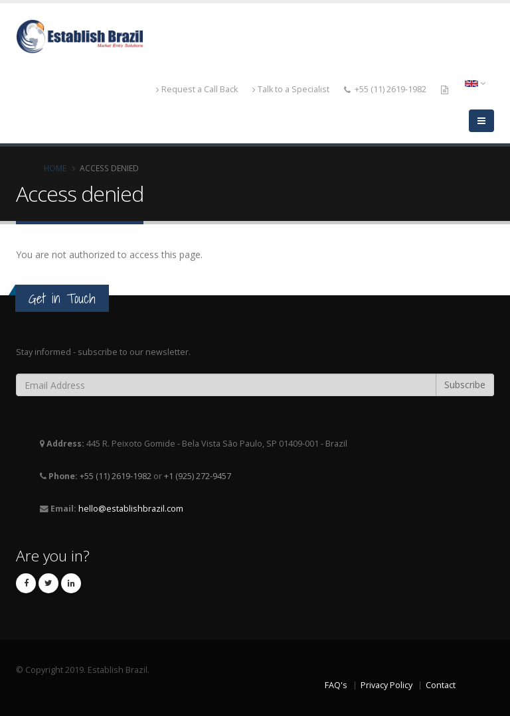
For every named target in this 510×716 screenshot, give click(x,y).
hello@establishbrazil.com (130, 508)
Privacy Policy (386, 685)
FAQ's (336, 685)
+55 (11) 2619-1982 (390, 89)
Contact (441, 685)
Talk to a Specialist (290, 89)
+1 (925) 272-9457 (197, 476)
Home (55, 168)
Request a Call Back (197, 89)
